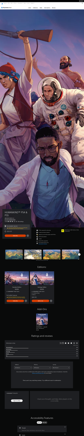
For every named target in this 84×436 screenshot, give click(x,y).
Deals (41, 6)
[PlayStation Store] (7, 6)
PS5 (8, 3)
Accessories (20, 3)
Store (28, 3)
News (25, 3)
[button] (43, 242)
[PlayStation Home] (2, 3)
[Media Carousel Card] (14, 253)
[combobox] (23, 366)
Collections (35, 6)
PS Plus (15, 3)
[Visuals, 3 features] (42, 427)
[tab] (39, 421)
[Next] (79, 253)
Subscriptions (47, 6)
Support (32, 3)
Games (5, 3)
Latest (29, 6)
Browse (53, 6)
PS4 (11, 3)
